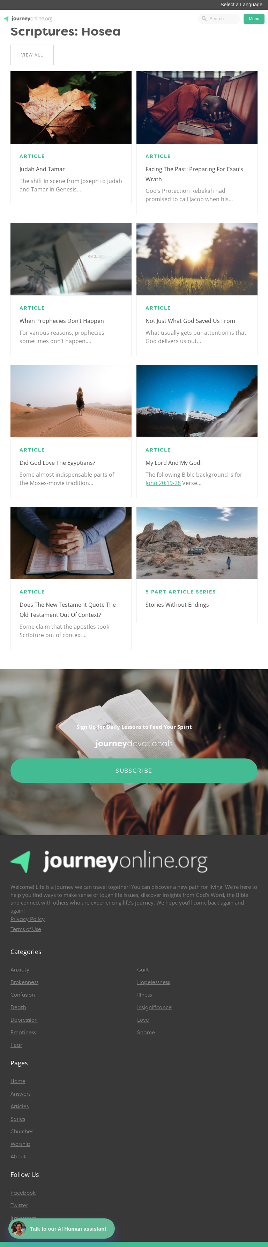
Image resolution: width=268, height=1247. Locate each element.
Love (143, 1020)
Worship (20, 1144)
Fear (16, 1045)
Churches (21, 1131)
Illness (144, 994)
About (18, 1156)
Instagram (23, 1218)
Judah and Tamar (42, 169)
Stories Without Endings (177, 605)
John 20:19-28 (163, 483)
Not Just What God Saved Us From (190, 321)
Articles (19, 1106)
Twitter (19, 1205)
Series (17, 1119)
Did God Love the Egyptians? (57, 463)
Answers (20, 1093)
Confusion (22, 994)
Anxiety (19, 969)
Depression (24, 1020)
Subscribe (134, 770)
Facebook (23, 1192)
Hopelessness (153, 982)
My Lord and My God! (174, 463)
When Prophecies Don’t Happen (62, 321)
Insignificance (154, 1007)
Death (18, 1007)
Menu (254, 18)
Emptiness (23, 1032)
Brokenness (24, 982)
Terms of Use (25, 929)
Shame (146, 1032)
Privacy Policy (27, 919)
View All (32, 55)
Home (17, 1081)
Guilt (143, 969)
